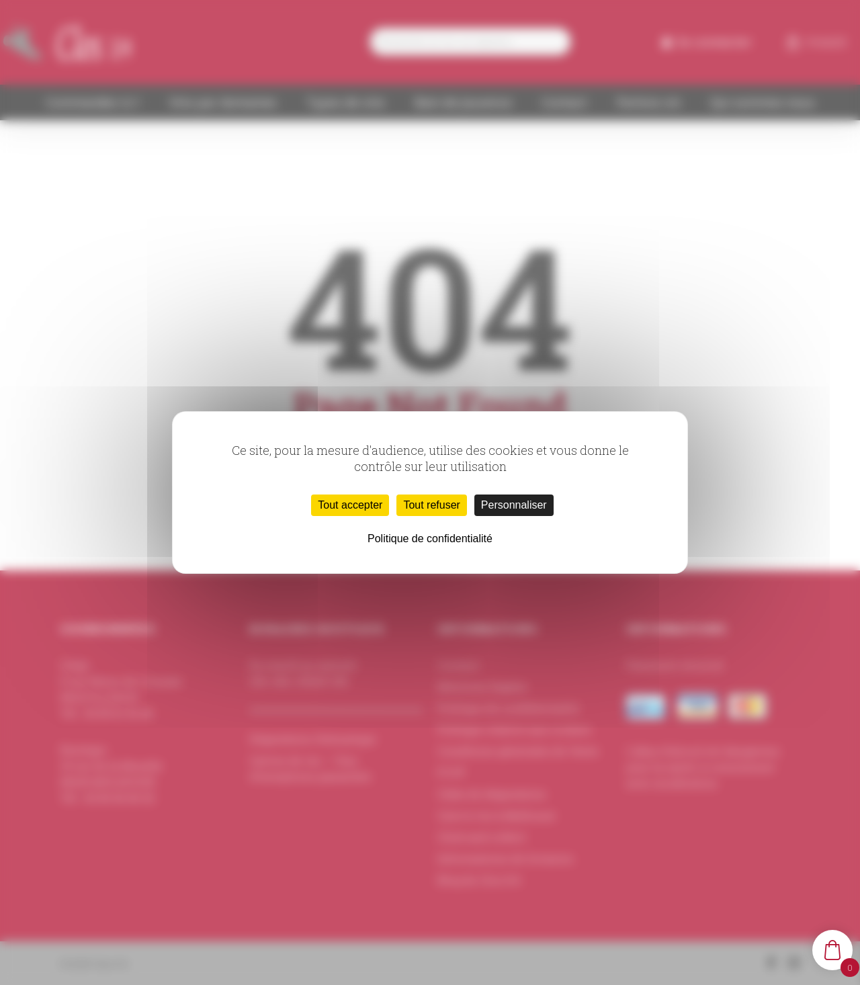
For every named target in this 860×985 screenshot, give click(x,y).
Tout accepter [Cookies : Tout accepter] (350, 505)
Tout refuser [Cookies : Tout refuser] (431, 505)
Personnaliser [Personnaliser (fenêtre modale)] (514, 505)
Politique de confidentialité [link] (430, 538)
